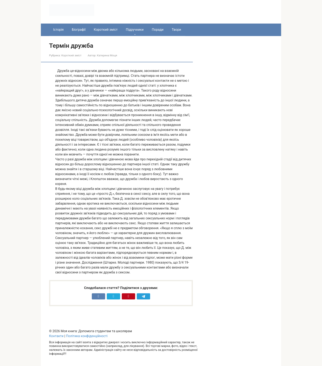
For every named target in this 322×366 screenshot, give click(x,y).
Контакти (56, 336)
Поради (157, 30)
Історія (58, 30)
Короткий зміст (106, 30)
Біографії (79, 30)
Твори (176, 30)
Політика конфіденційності (86, 336)
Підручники (135, 30)
